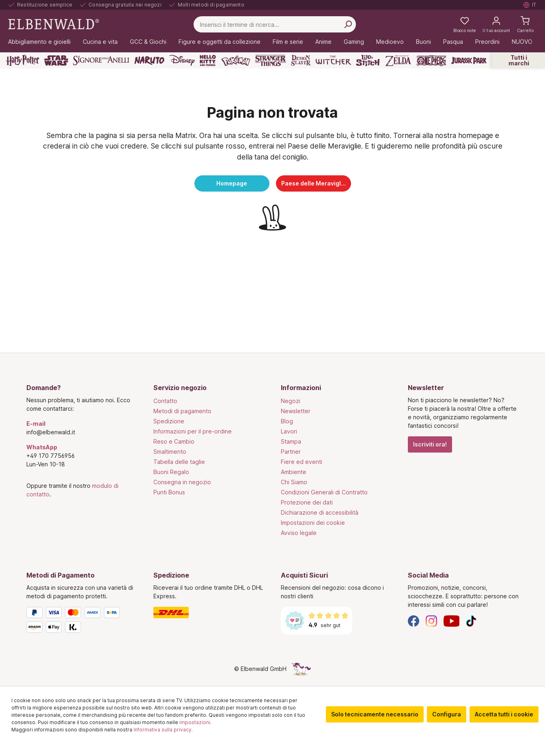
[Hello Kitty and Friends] (208, 60)
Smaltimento (169, 451)
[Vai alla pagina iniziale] (53, 23)
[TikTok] (471, 620)
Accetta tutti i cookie (504, 714)
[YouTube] (452, 620)
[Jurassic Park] (469, 60)
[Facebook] (413, 620)
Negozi (290, 400)
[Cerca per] (347, 24)
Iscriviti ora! (430, 444)
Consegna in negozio (182, 482)
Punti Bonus (169, 492)
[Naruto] (149, 60)
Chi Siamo (294, 482)
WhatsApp (41, 447)
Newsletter (295, 411)
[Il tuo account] (496, 24)
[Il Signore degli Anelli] (101, 60)
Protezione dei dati (307, 502)
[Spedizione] (208, 612)
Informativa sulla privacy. (163, 730)
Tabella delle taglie (179, 461)
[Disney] (182, 60)
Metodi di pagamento (182, 411)
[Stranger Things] (270, 60)
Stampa (291, 441)
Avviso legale (299, 532)
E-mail (35, 423)
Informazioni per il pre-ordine (192, 431)
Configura (446, 714)
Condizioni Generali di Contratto (324, 492)
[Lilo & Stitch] (368, 60)
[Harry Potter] (22, 60)
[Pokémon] (235, 60)
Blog (287, 421)
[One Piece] (431, 60)
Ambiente (293, 471)
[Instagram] (431, 620)
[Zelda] (398, 60)
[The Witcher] (333, 60)
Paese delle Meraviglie (313, 183)
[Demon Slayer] (301, 60)
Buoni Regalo (171, 471)
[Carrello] (525, 24)
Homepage (231, 183)
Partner (291, 451)
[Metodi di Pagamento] (81, 621)
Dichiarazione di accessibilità (319, 512)
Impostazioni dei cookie (313, 522)
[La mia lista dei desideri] (464, 24)
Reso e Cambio (173, 441)
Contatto (165, 400)
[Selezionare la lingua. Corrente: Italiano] (530, 5)
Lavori (289, 431)
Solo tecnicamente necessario (374, 714)
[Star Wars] (56, 60)
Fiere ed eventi (301, 461)
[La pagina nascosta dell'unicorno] (301, 668)
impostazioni (194, 722)
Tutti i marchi (518, 60)
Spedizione (168, 421)
